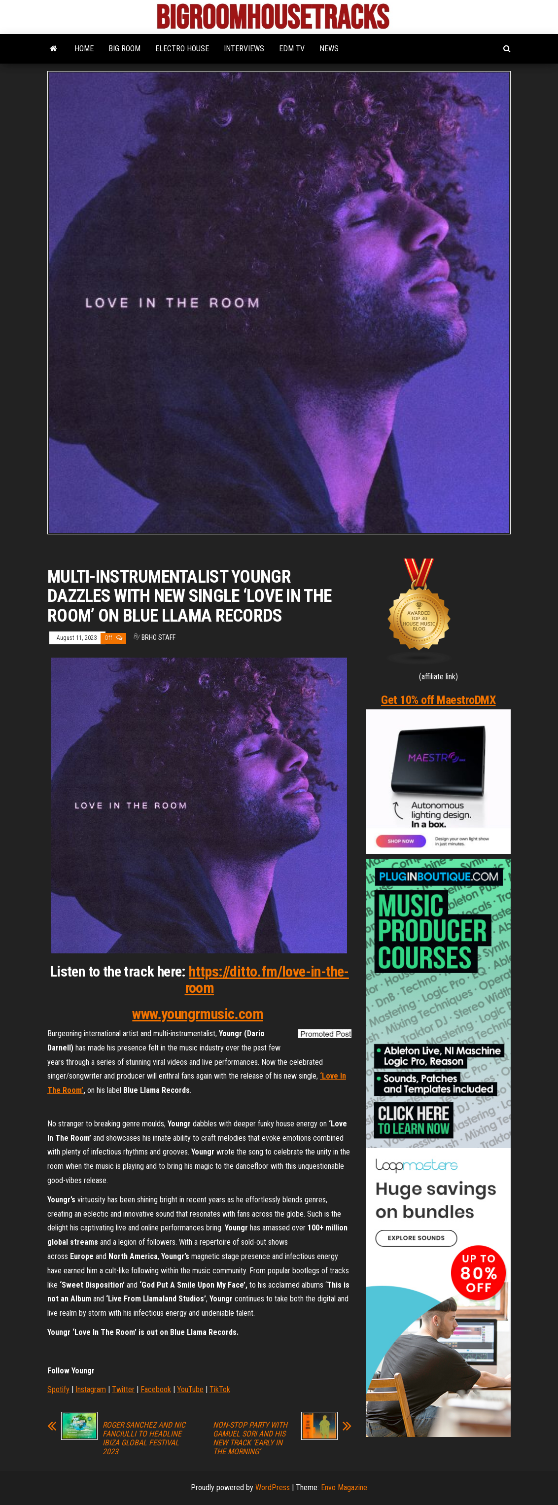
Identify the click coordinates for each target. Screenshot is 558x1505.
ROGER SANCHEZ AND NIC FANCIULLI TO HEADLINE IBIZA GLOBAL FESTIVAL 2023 (144, 1438)
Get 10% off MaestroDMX (438, 700)
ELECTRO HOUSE (182, 48)
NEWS (329, 48)
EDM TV (292, 48)
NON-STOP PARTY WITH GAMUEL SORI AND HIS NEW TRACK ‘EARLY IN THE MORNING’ (250, 1438)
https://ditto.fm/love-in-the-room (267, 979)
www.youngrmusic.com (197, 1013)
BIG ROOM (124, 48)
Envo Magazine (344, 1487)
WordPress (272, 1487)
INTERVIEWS (244, 48)
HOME (84, 48)
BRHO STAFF (158, 637)
